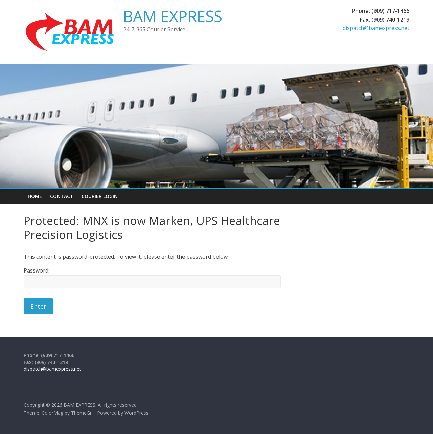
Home (35, 196)
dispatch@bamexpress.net (376, 28)
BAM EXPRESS (172, 15)
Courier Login (100, 196)
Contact (61, 196)
